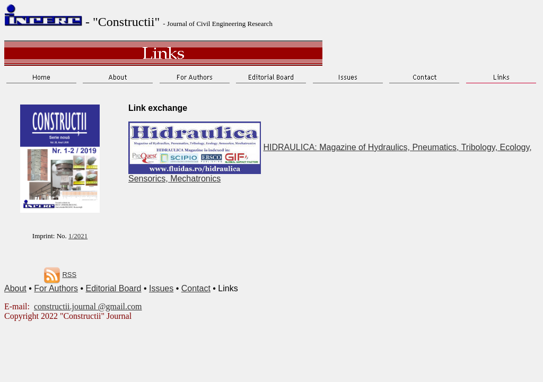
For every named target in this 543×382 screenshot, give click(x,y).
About (15, 288)
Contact (196, 288)
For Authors (56, 288)
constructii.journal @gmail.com (88, 306)
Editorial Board (114, 288)
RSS (69, 275)
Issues (161, 288)
